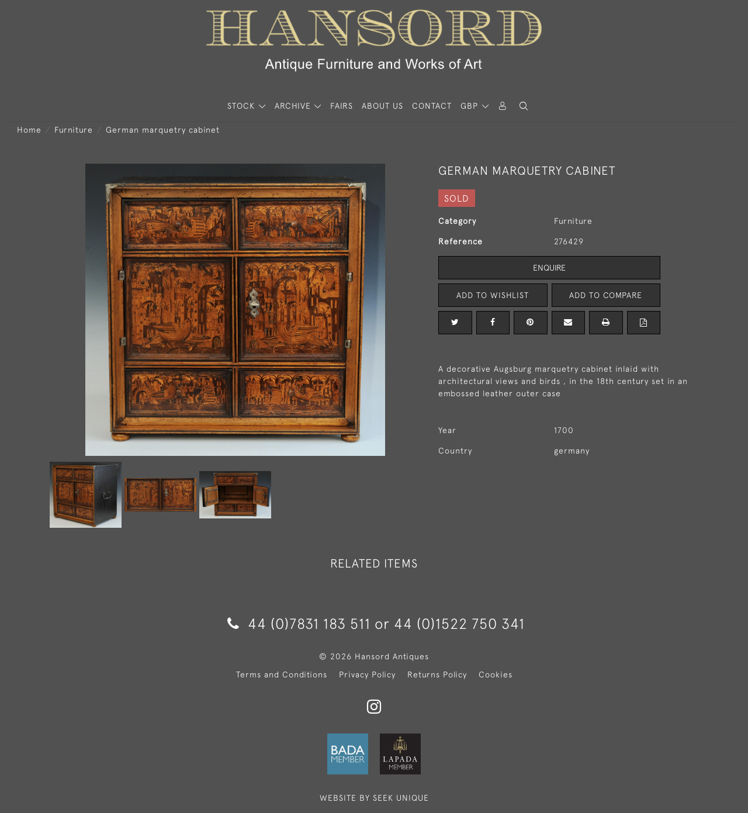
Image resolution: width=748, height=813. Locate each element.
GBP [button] (470, 105)
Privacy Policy (367, 674)
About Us (382, 105)
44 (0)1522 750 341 (459, 623)
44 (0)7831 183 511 (299, 623)
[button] (523, 106)
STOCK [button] (242, 105)
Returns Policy (437, 674)
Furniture (73, 129)
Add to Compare (606, 295)
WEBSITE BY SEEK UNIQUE (374, 797)
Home (29, 129)
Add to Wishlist (492, 295)
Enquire (549, 267)
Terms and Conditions (281, 674)
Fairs (341, 105)
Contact (432, 105)
